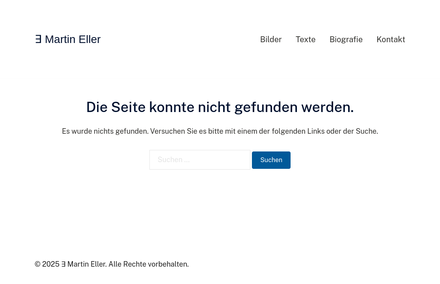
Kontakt (391, 39)
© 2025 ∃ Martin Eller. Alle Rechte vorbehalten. (112, 264)
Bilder (271, 39)
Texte (306, 39)
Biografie (346, 39)
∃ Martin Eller (68, 39)
